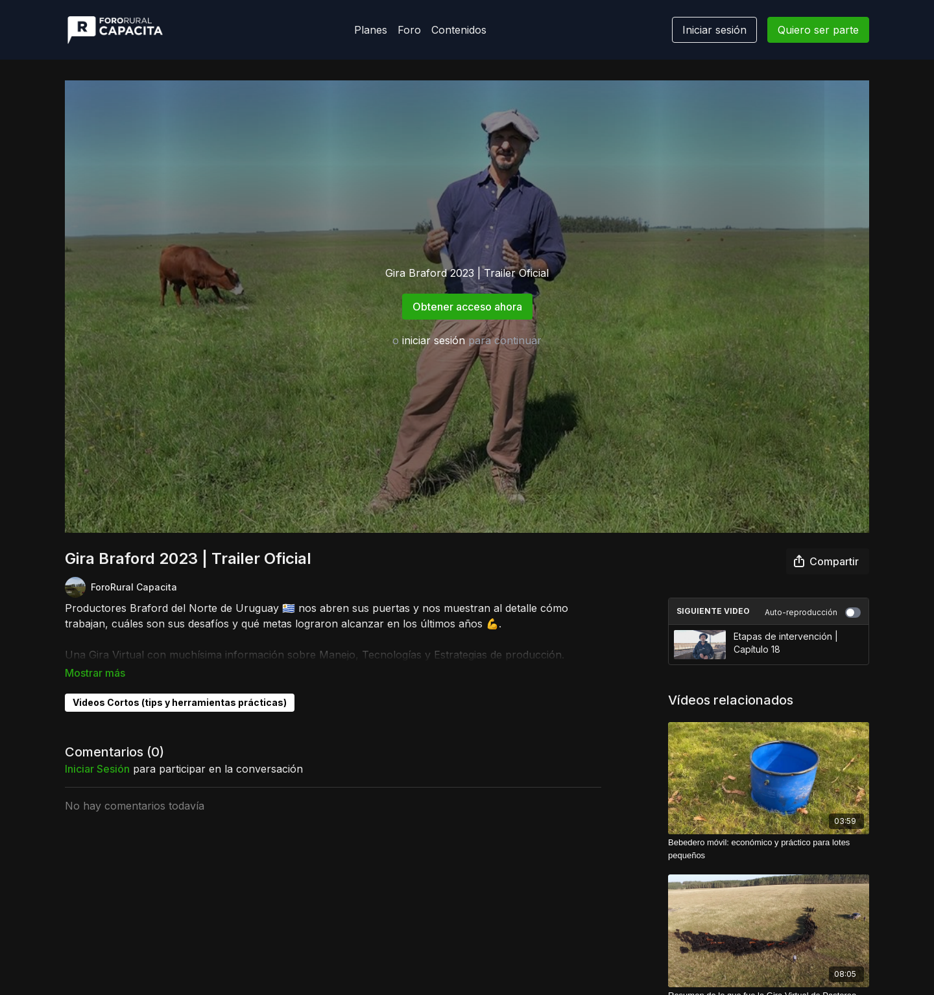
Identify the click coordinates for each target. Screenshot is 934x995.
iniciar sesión (433, 340)
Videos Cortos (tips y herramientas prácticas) (180, 684)
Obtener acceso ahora (467, 306)
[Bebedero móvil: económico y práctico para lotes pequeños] (768, 848)
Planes (370, 29)
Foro (409, 29)
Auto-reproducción (813, 612)
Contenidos (458, 29)
